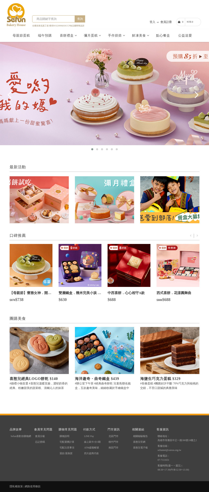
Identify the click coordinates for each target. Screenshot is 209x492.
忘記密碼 (40, 441)
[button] (92, 149)
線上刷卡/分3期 (92, 441)
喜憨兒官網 (139, 441)
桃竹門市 (113, 441)
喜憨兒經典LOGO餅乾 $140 (34, 379)
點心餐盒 (163, 35)
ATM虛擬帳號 (91, 447)
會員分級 (40, 436)
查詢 (80, 18)
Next (197, 236)
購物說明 (64, 436)
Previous (191, 236)
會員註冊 (166, 22)
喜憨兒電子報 (140, 447)
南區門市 (113, 447)
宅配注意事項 (67, 447)
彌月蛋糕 (92, 35)
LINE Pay (89, 436)
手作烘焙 (116, 35)
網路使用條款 (33, 486)
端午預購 (45, 35)
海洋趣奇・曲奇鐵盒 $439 (97, 379)
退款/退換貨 (66, 453)
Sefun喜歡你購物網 (21, 436)
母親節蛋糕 (22, 35)
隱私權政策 (16, 486)
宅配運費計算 (67, 441)
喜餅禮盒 (68, 35)
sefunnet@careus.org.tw (169, 450)
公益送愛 (185, 35)
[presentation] (9, 98)
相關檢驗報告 (140, 436)
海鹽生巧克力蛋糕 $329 (160, 379)
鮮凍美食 (140, 35)
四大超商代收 (91, 453)
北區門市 (113, 436)
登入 (152, 22)
